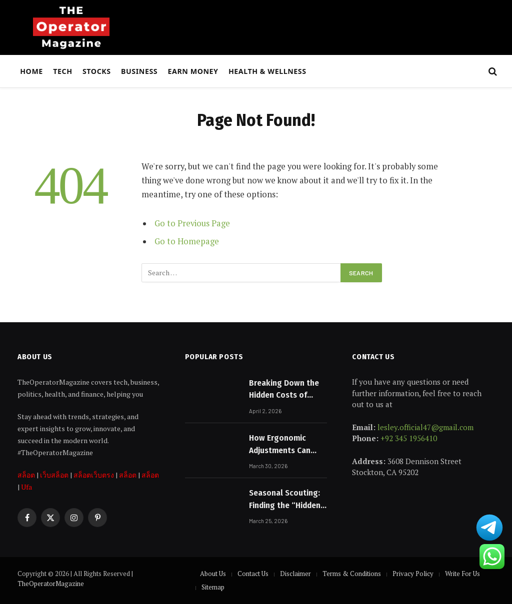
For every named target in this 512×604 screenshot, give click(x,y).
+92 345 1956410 (408, 438)
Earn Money (193, 71)
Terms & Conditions (351, 573)
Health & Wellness (267, 71)
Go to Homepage (186, 241)
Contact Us (253, 573)
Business (139, 71)
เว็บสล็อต (54, 475)
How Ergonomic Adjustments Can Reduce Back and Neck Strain (280, 445)
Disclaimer (295, 573)
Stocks (96, 71)
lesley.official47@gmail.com (426, 427)
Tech (62, 71)
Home (31, 71)
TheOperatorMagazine (51, 583)
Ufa (26, 487)
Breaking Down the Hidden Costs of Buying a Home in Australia (284, 390)
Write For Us (462, 573)
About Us (213, 573)
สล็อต (26, 475)
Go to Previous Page (192, 223)
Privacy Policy (413, 573)
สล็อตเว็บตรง (94, 475)
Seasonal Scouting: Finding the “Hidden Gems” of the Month (286, 500)
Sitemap (213, 587)
